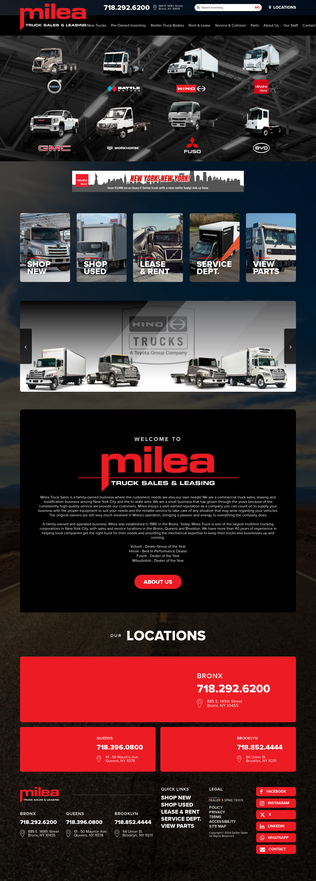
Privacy (217, 812)
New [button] (96, 25)
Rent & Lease (199, 25)
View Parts (177, 826)
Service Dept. (181, 819)
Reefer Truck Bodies (167, 25)
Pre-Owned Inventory (128, 25)
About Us (158, 582)
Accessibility (222, 822)
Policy (215, 807)
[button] (26, 346)
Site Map (217, 826)
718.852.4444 (260, 747)
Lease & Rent (180, 812)
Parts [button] (255, 25)
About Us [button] (271, 25)
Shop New (176, 797)
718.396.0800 (120, 747)
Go (257, 7)
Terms (215, 817)
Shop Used (177, 805)
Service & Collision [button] (230, 25)
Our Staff (290, 25)
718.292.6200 (233, 688)
